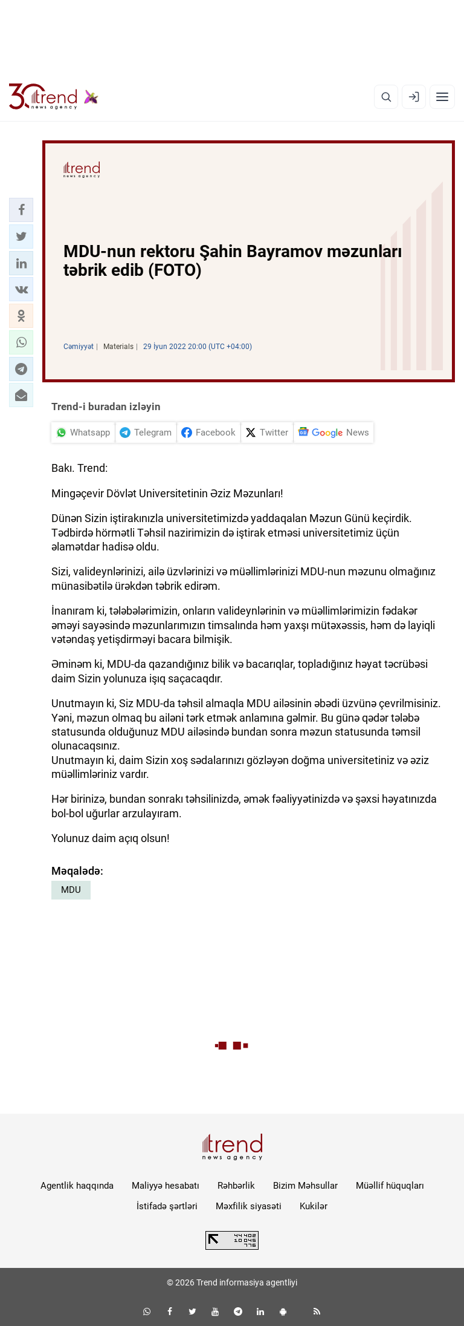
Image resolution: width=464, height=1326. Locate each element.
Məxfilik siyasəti (249, 1206)
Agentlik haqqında (77, 1185)
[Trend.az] (53, 96)
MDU (71, 889)
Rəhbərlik (236, 1185)
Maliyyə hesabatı (165, 1185)
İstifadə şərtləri (167, 1206)
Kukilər (313, 1206)
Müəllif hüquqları (390, 1185)
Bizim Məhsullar (305, 1185)
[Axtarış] (386, 97)
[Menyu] (442, 97)
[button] (21, 210)
